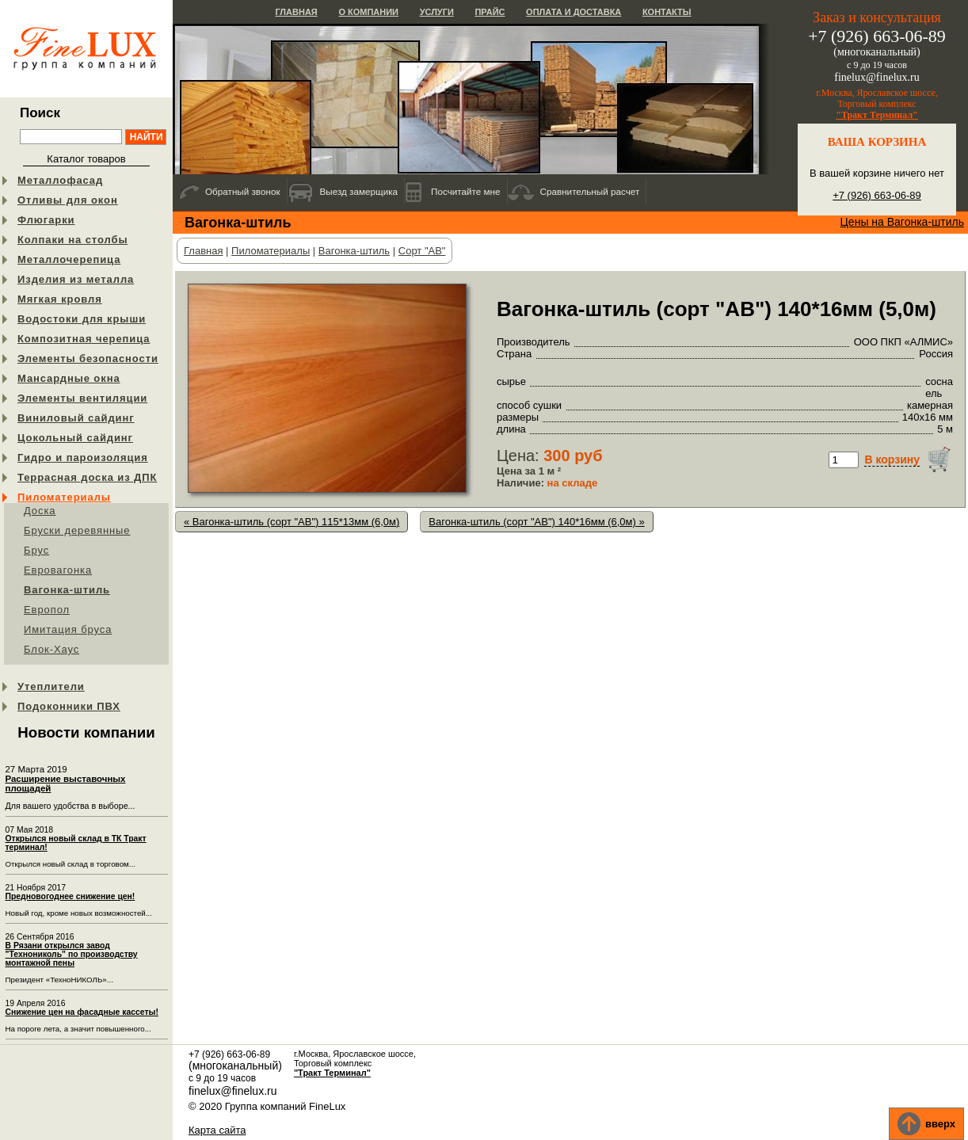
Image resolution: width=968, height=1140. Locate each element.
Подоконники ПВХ (68, 706)
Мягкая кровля (59, 299)
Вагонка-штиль (67, 590)
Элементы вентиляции (82, 398)
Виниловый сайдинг (76, 418)
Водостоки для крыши (81, 319)
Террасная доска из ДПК (87, 477)
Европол (47, 610)
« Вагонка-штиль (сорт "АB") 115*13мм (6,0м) (291, 522)
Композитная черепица (83, 339)
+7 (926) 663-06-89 (877, 195)
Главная (296, 12)
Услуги (437, 12)
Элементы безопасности (87, 358)
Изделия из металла (75, 279)
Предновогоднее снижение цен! (70, 896)
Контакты (667, 12)
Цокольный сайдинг (75, 438)
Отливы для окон (67, 200)
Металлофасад (60, 180)
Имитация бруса (68, 629)
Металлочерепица (68, 259)
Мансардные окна (68, 378)
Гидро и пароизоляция (82, 457)
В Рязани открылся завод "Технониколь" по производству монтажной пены (72, 954)
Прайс (489, 12)
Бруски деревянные (77, 530)
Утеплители (51, 686)
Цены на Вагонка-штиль (902, 221)
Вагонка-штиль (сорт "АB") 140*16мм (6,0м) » (536, 522)
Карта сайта (217, 1130)
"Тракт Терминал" (877, 114)
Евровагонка (58, 570)
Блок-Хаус (51, 649)
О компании (368, 12)
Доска (39, 511)
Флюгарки (46, 220)
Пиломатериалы (64, 497)
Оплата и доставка (573, 12)
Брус (36, 550)
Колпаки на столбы (72, 240)
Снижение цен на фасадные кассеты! (82, 1012)
